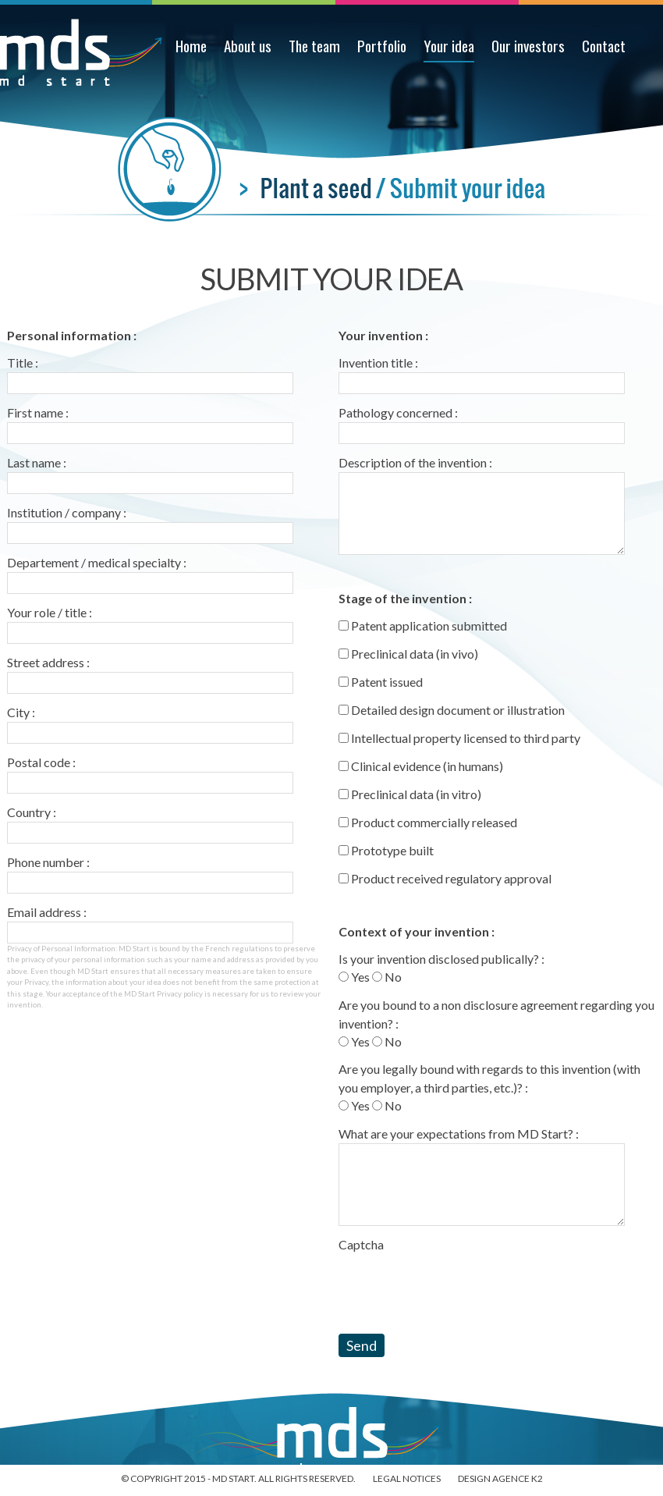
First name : (38, 412)
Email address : (47, 911)
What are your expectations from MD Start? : (459, 1133)
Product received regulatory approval (445, 878)
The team (314, 46)
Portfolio (381, 46)
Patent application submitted (423, 625)
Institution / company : (66, 512)
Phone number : (48, 862)
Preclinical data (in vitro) (410, 794)
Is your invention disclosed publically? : (441, 958)
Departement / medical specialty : (96, 562)
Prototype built (386, 850)
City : (21, 712)
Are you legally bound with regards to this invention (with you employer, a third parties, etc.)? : (489, 1078)
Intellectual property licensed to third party (459, 737)
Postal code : (41, 762)
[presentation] (457, 1284)
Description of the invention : (415, 462)
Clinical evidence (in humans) (421, 766)
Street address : (48, 662)
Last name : (36, 462)
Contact (604, 46)
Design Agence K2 (500, 1478)
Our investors (528, 46)
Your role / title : (49, 612)
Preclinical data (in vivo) (408, 653)
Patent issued (381, 681)
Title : (22, 362)
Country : (31, 812)
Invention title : (378, 362)
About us (247, 46)
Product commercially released (428, 822)
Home (191, 46)
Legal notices (407, 1478)
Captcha (361, 1244)
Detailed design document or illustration (452, 709)
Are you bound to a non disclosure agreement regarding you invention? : (496, 1014)
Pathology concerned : (398, 412)
